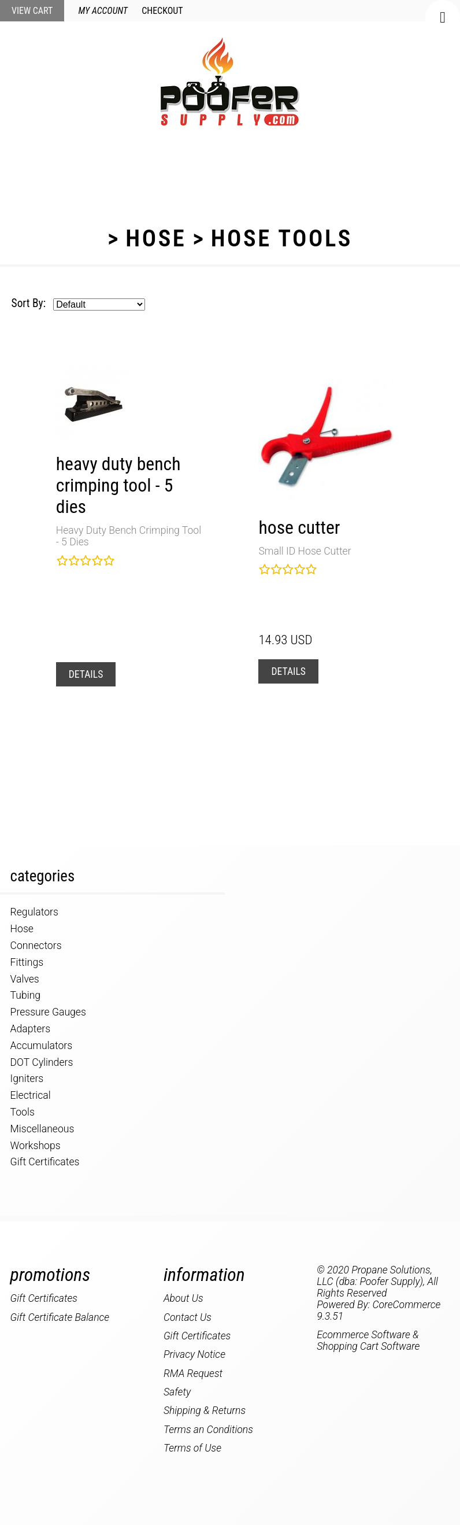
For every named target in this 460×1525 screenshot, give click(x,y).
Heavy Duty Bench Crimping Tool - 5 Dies (118, 485)
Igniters (27, 1078)
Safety (177, 1392)
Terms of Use (192, 1448)
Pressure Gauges (48, 1012)
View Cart (32, 10)
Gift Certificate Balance (60, 1317)
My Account (103, 10)
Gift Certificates (45, 1162)
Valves (24, 979)
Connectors (36, 945)
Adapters (30, 1029)
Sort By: (29, 303)
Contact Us (188, 1317)
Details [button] (86, 674)
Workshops (35, 1145)
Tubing (25, 995)
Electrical (30, 1095)
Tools (22, 1112)
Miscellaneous (42, 1129)
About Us (183, 1298)
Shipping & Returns (205, 1410)
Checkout (162, 10)
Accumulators (41, 1045)
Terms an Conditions (208, 1429)
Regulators (34, 912)
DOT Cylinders (41, 1062)
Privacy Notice (194, 1354)
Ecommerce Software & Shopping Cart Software (368, 1340)
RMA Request (193, 1373)
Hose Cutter (299, 527)
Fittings (26, 962)
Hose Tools (282, 238)
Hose (155, 238)
